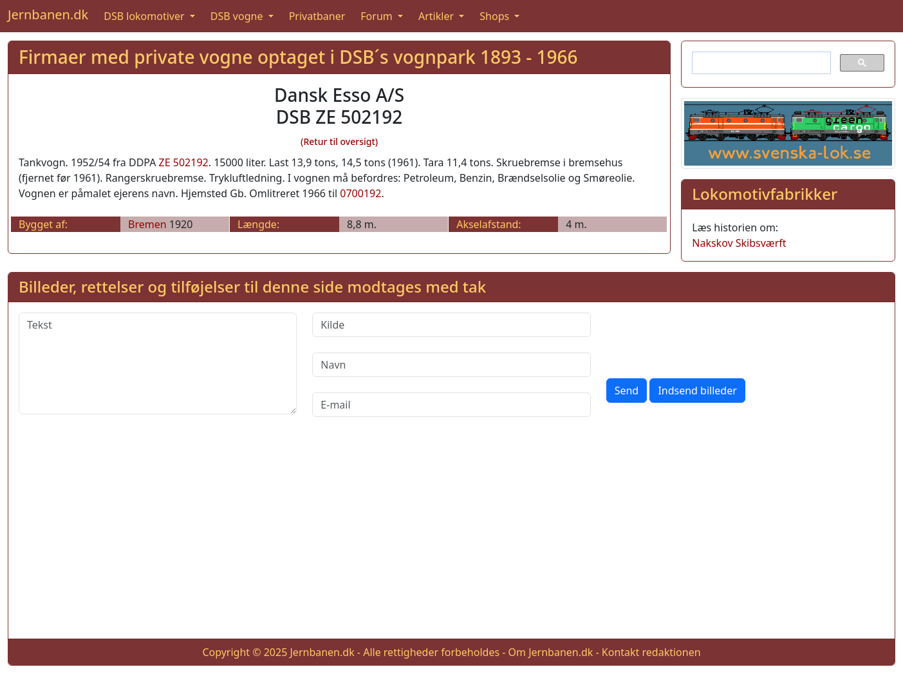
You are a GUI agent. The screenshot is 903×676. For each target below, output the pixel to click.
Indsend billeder (697, 390)
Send (627, 390)
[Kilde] (451, 325)
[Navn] (451, 364)
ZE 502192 (184, 162)
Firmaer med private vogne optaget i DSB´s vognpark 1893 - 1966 (298, 56)
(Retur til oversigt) (339, 141)
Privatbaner (317, 16)
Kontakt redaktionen (651, 652)
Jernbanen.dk (48, 14)
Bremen (147, 224)
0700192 (360, 193)
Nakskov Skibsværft (739, 243)
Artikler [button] (437, 16)
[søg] (760, 63)
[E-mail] (451, 404)
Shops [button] (495, 16)
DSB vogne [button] (238, 16)
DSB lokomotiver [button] (145, 16)
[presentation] (704, 338)
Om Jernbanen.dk (550, 652)
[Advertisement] (452, 538)
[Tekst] (158, 363)
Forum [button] (377, 16)
